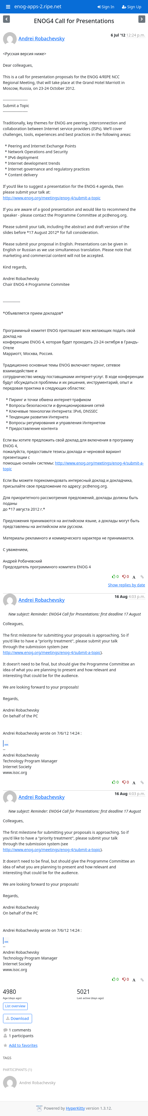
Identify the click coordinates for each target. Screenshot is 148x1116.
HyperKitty (75, 1108)
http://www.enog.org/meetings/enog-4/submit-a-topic (52, 197)
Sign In (106, 6)
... (6, 743)
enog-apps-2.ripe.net (37, 6)
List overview (15, 1006)
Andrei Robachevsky (42, 38)
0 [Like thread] (115, 576)
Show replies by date (126, 585)
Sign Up (131, 6)
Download (17, 1018)
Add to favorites (20, 1045)
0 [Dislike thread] (126, 576)
